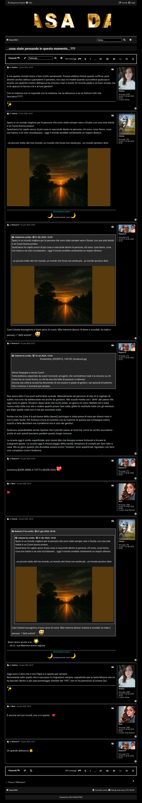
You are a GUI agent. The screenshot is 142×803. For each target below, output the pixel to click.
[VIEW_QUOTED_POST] (33, 237)
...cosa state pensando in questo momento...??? (40, 48)
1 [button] (90, 58)
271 (127, 237)
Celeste (121, 136)
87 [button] (101, 58)
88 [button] (107, 58)
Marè (120, 501)
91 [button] (127, 58)
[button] (79, 59)
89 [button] (114, 58)
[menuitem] (29, 3)
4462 (128, 94)
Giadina (122, 91)
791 (127, 139)
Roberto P (122, 234)
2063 (128, 505)
